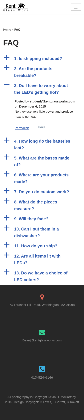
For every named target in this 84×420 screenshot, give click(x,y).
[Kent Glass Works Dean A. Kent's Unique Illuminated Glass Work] (15, 7)
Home (7, 29)
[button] (42, 58)
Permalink (30, 127)
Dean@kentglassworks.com (41, 340)
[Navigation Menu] (76, 7)
